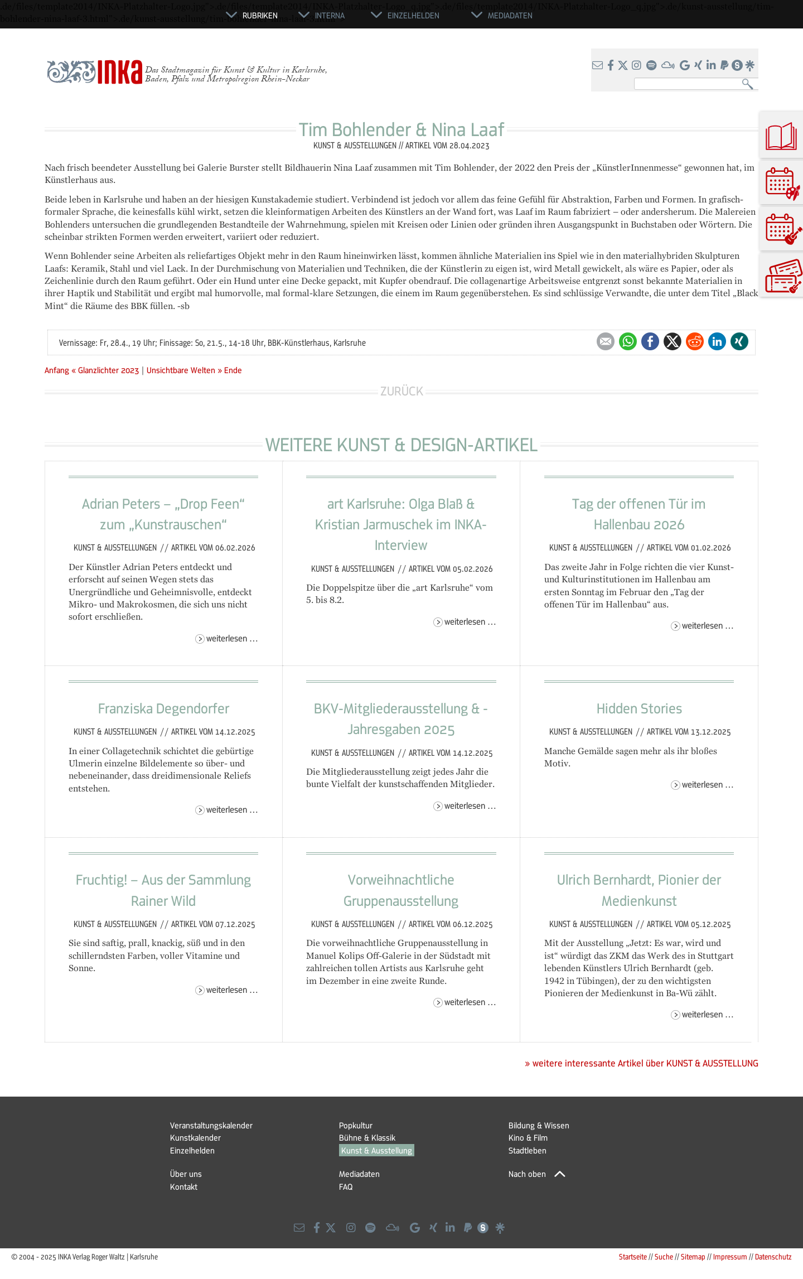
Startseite (633, 1256)
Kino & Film (528, 1137)
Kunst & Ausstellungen (116, 547)
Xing (739, 341)
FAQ (345, 1186)
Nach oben (527, 1174)
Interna (330, 15)
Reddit (695, 341)
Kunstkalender (195, 1137)
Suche (664, 1256)
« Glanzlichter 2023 (106, 370)
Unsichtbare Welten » (184, 370)
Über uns (186, 1174)
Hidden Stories (639, 707)
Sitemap (693, 1256)
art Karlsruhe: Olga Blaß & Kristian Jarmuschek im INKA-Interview (401, 524)
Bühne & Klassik (367, 1137)
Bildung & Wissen (539, 1125)
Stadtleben (527, 1150)
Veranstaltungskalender (211, 1125)
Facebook (650, 341)
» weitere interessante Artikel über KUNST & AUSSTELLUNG (641, 1063)
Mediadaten (359, 1174)
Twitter (672, 341)
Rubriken (260, 15)
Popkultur (356, 1125)
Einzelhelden (192, 1150)
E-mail (606, 341)
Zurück (401, 390)
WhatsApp (628, 341)
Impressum (730, 1256)
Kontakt (183, 1186)
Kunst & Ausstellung (376, 1150)
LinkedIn (717, 341)
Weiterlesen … (232, 638)
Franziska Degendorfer (163, 707)
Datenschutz (773, 1256)
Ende (233, 370)
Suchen (750, 84)
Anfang (57, 370)
